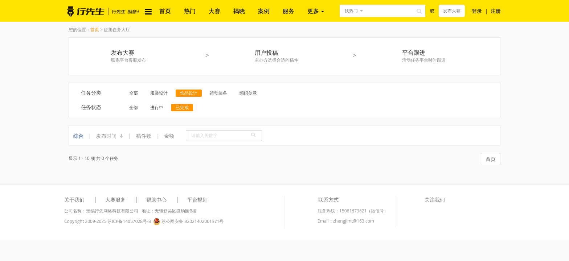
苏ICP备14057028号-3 (129, 221)
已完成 (182, 107)
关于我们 (74, 199)
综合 (78, 135)
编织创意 (248, 93)
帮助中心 (156, 199)
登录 (477, 10)
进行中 (156, 107)
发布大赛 (451, 11)
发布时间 (110, 135)
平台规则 (197, 199)
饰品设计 (188, 93)
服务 (288, 11)
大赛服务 (115, 199)
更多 (315, 11)
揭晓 (239, 11)
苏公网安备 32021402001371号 (188, 221)
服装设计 (159, 93)
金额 (169, 135)
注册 (496, 10)
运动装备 (218, 93)
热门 (190, 11)
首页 (165, 11)
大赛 (214, 11)
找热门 (351, 11)
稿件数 (143, 135)
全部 (133, 93)
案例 (264, 11)
